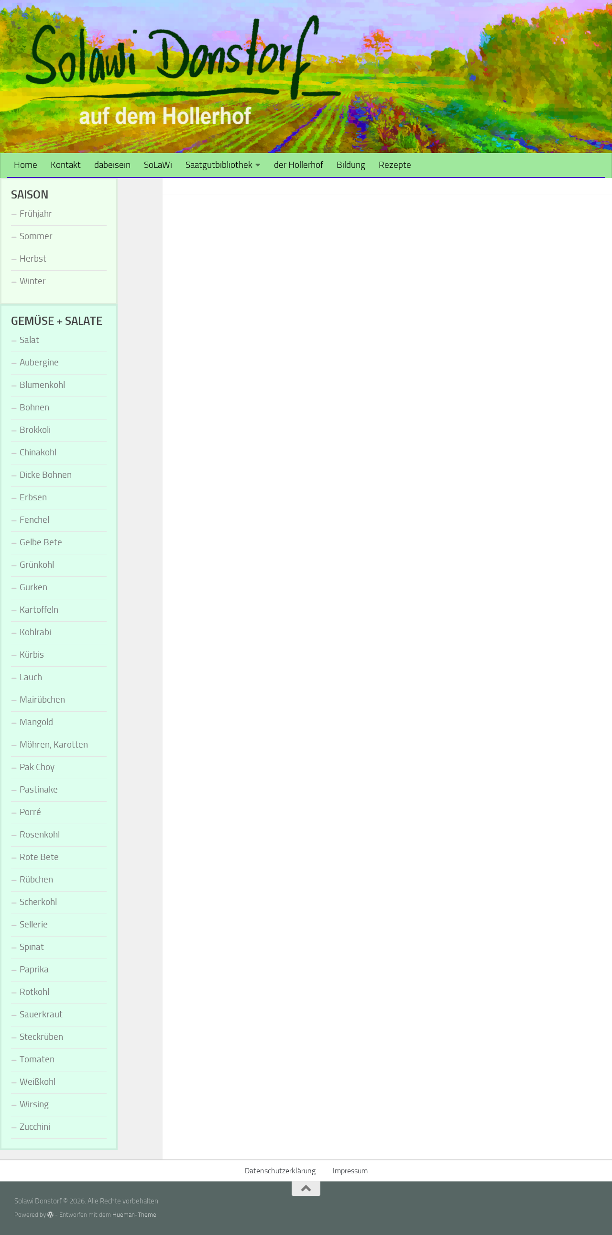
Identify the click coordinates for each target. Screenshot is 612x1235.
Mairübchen (42, 699)
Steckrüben (41, 1036)
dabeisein (112, 164)
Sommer (36, 236)
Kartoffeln (39, 609)
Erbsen (33, 497)
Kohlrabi (35, 632)
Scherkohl (38, 901)
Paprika (34, 969)
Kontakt (66, 164)
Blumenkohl (42, 384)
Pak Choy (37, 766)
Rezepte (395, 164)
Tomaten (37, 1059)
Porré (30, 811)
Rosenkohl (40, 834)
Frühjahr (36, 213)
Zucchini (35, 1126)
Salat (29, 339)
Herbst (33, 258)
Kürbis (32, 654)
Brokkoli (35, 429)
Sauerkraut (41, 1014)
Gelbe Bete (41, 542)
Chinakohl (38, 452)
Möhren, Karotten (54, 744)
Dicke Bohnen (46, 474)
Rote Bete (39, 856)
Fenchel (34, 519)
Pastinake (39, 789)
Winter (33, 281)
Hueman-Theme (134, 1214)
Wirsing (34, 1104)
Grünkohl (37, 564)
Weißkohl (37, 1081)
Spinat (32, 946)
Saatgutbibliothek (219, 164)
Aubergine (39, 362)
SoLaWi (158, 164)
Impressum (350, 1170)
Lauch (31, 677)
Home (25, 164)
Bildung (351, 164)
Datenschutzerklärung (280, 1170)
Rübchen (36, 879)
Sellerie (34, 924)
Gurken (33, 587)
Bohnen (34, 407)
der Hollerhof (298, 164)
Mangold (36, 722)
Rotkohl (34, 991)
